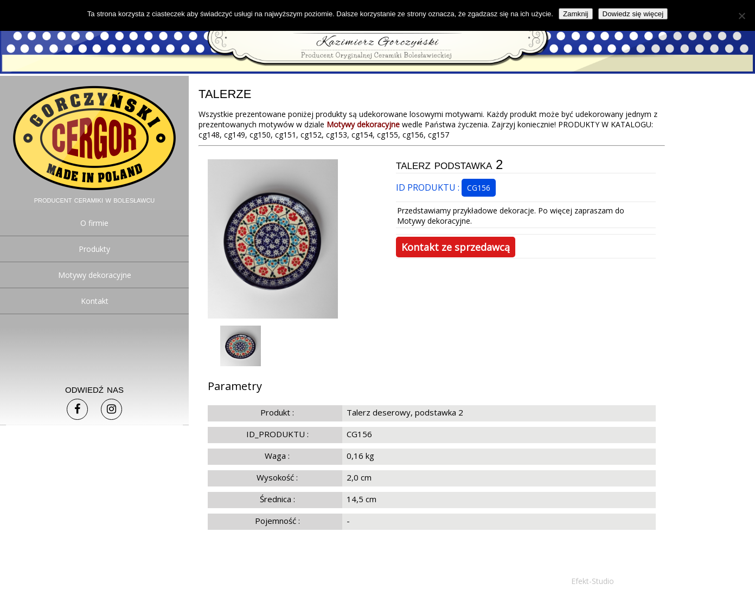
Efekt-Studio (592, 581)
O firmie (94, 223)
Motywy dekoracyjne (94, 275)
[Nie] (741, 15)
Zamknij (575, 14)
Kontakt (94, 301)
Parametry (235, 386)
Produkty (94, 249)
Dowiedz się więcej (633, 14)
